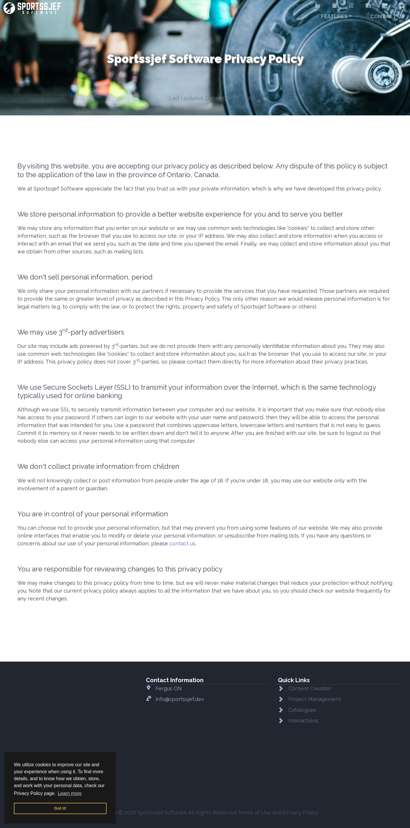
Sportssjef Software (162, 812)
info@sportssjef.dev (179, 699)
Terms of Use (254, 812)
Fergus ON (168, 688)
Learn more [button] (70, 793)
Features (334, 16)
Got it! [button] (60, 808)
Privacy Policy (300, 812)
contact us (182, 543)
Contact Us (387, 16)
